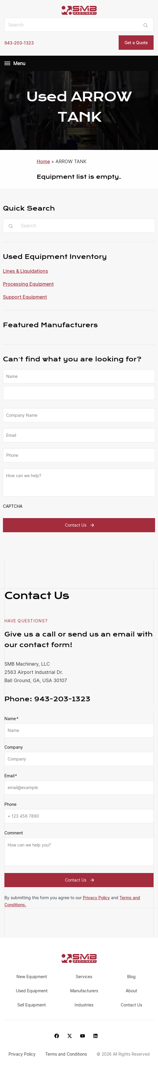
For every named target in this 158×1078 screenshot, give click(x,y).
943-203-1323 (19, 42)
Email (10, 775)
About (131, 990)
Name (11, 718)
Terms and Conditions (66, 1053)
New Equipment (31, 976)
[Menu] (7, 63)
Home (43, 161)
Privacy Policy (96, 897)
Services (84, 976)
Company (13, 747)
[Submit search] (145, 25)
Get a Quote (136, 42)
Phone (10, 804)
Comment (13, 832)
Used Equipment (32, 990)
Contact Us (80, 525)
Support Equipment (25, 297)
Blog (131, 976)
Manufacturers (84, 990)
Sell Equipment (31, 1004)
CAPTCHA (12, 506)
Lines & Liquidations (25, 271)
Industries (84, 1004)
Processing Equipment (28, 284)
